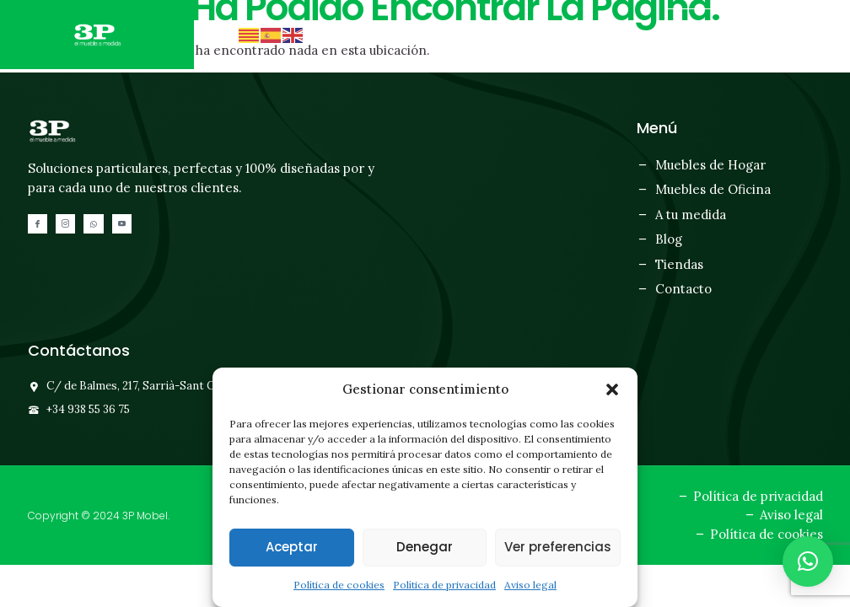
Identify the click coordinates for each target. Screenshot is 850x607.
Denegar (424, 547)
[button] (612, 389)
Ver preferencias (557, 547)
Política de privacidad (444, 584)
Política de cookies (339, 584)
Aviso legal (530, 584)
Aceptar (292, 547)
